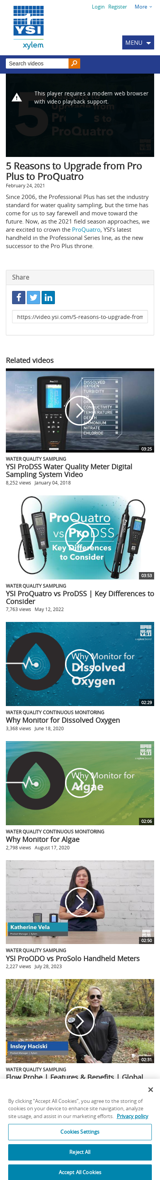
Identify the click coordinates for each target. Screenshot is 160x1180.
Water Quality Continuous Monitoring (55, 712)
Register (117, 6)
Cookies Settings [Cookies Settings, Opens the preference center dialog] (79, 1137)
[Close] (150, 1094)
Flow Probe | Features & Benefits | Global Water (74, 1081)
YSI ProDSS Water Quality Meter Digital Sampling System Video (69, 470)
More (141, 6)
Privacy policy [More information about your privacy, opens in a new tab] (132, 1121)
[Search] (74, 63)
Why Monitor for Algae (42, 839)
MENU (133, 42)
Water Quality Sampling (36, 459)
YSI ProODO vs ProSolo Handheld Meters (73, 958)
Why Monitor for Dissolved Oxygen (63, 720)
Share (20, 277)
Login (98, 6)
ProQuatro (86, 229)
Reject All (79, 1157)
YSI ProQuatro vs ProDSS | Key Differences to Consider (80, 597)
